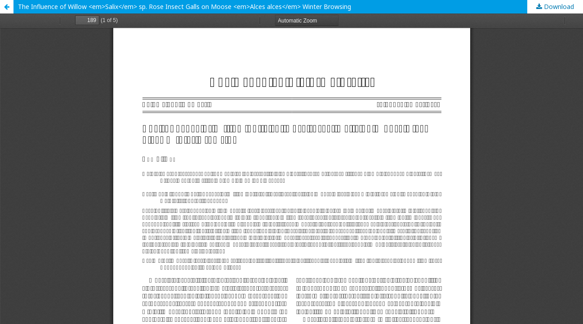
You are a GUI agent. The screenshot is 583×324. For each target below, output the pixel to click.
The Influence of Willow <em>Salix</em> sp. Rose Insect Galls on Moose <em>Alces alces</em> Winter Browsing (184, 6)
